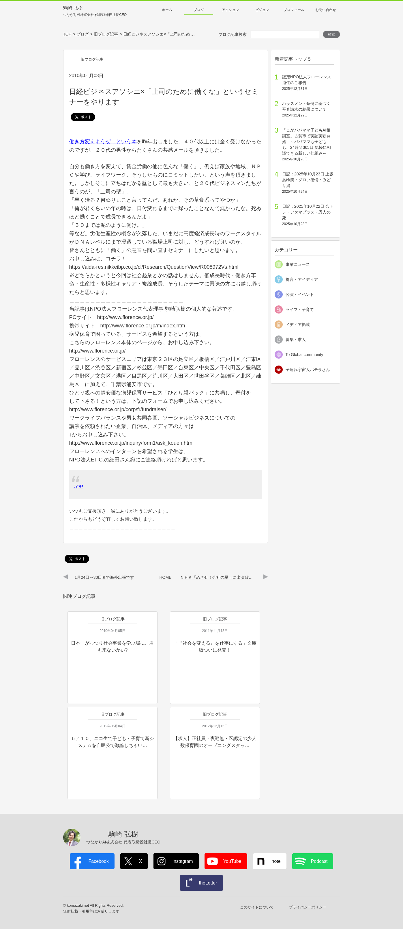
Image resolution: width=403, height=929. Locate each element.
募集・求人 (296, 339)
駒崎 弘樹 (95, 11)
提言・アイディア (302, 279)
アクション (230, 10)
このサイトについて (257, 907)
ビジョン (262, 10)
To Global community (304, 354)
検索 (331, 34)
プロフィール (294, 10)
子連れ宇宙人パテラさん (308, 369)
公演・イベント (300, 294)
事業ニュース (298, 264)
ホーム (167, 10)
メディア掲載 (298, 324)
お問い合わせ (325, 10)
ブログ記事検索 (232, 34)
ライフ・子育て (300, 309)
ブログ (199, 10)
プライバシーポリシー (307, 907)
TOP (78, 486)
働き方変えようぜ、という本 (103, 141)
